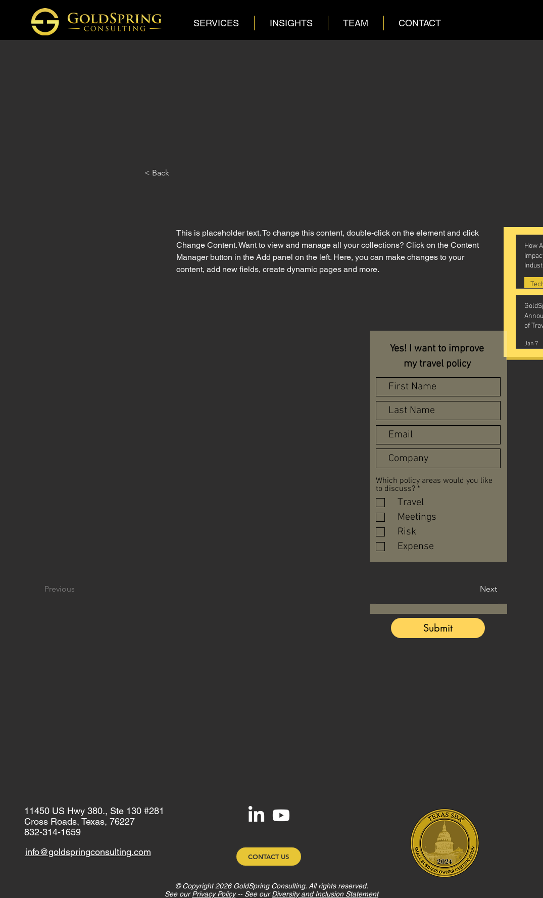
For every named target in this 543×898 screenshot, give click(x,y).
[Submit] (438, 628)
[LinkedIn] (256, 815)
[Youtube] (281, 815)
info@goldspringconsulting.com (88, 851)
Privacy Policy (213, 894)
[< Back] (202, 173)
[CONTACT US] (268, 856)
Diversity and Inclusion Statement (325, 894)
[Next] (469, 589)
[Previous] (73, 589)
